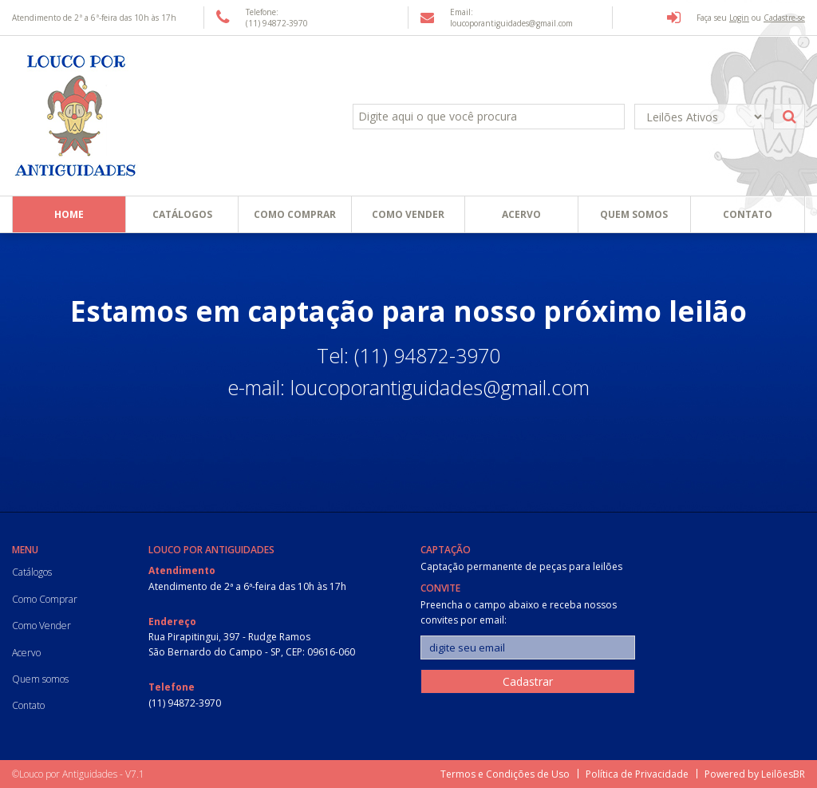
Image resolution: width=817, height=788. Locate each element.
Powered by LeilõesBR (755, 774)
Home (69, 214)
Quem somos (634, 214)
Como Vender (408, 214)
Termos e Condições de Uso (505, 774)
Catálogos (182, 214)
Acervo (521, 214)
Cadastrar (528, 681)
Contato (747, 214)
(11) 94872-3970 (184, 703)
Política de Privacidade (637, 774)
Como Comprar (295, 214)
